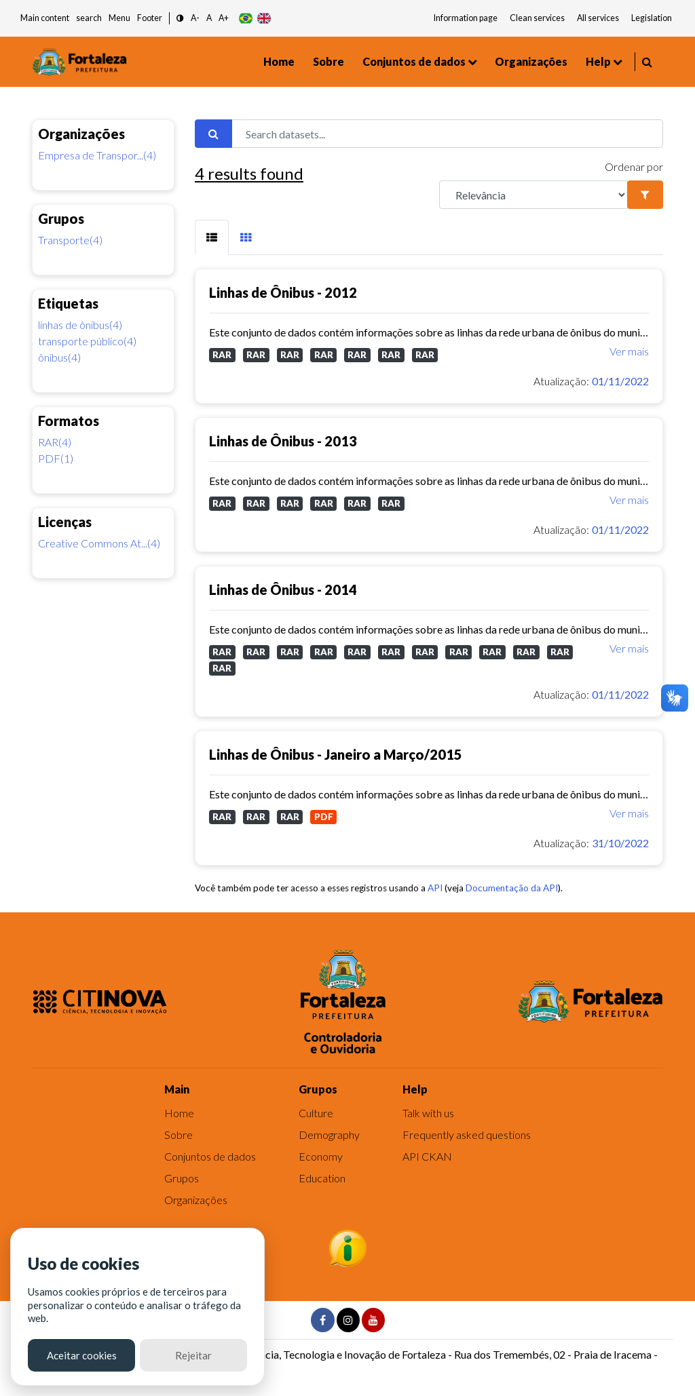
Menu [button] (119, 18)
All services (598, 18)
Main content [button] (44, 18)
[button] (180, 18)
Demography (329, 1134)
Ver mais (629, 351)
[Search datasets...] (447, 133)
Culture (316, 1112)
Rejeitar (193, 1355)
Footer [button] (149, 18)
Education (322, 1177)
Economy (321, 1156)
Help (598, 61)
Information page (465, 18)
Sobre (328, 61)
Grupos (181, 1177)
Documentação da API (512, 888)
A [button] (209, 18)
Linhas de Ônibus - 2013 (283, 441)
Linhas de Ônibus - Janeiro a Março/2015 (335, 754)
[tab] (212, 237)
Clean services (537, 18)
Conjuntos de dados (414, 61)
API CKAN (427, 1156)
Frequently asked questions (466, 1134)
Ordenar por (634, 166)
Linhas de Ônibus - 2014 (283, 589)
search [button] (89, 18)
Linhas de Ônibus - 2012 (283, 292)
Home (279, 61)
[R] (533, 194)
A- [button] (195, 18)
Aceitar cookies (82, 1355)
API (435, 888)
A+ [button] (224, 18)
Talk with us (428, 1112)
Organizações (531, 61)
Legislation (651, 18)
